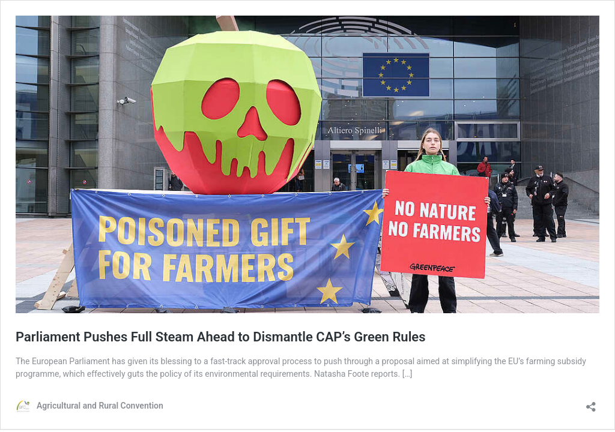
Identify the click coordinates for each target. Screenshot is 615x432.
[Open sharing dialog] (591, 403)
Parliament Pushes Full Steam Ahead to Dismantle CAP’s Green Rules (222, 336)
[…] (407, 374)
